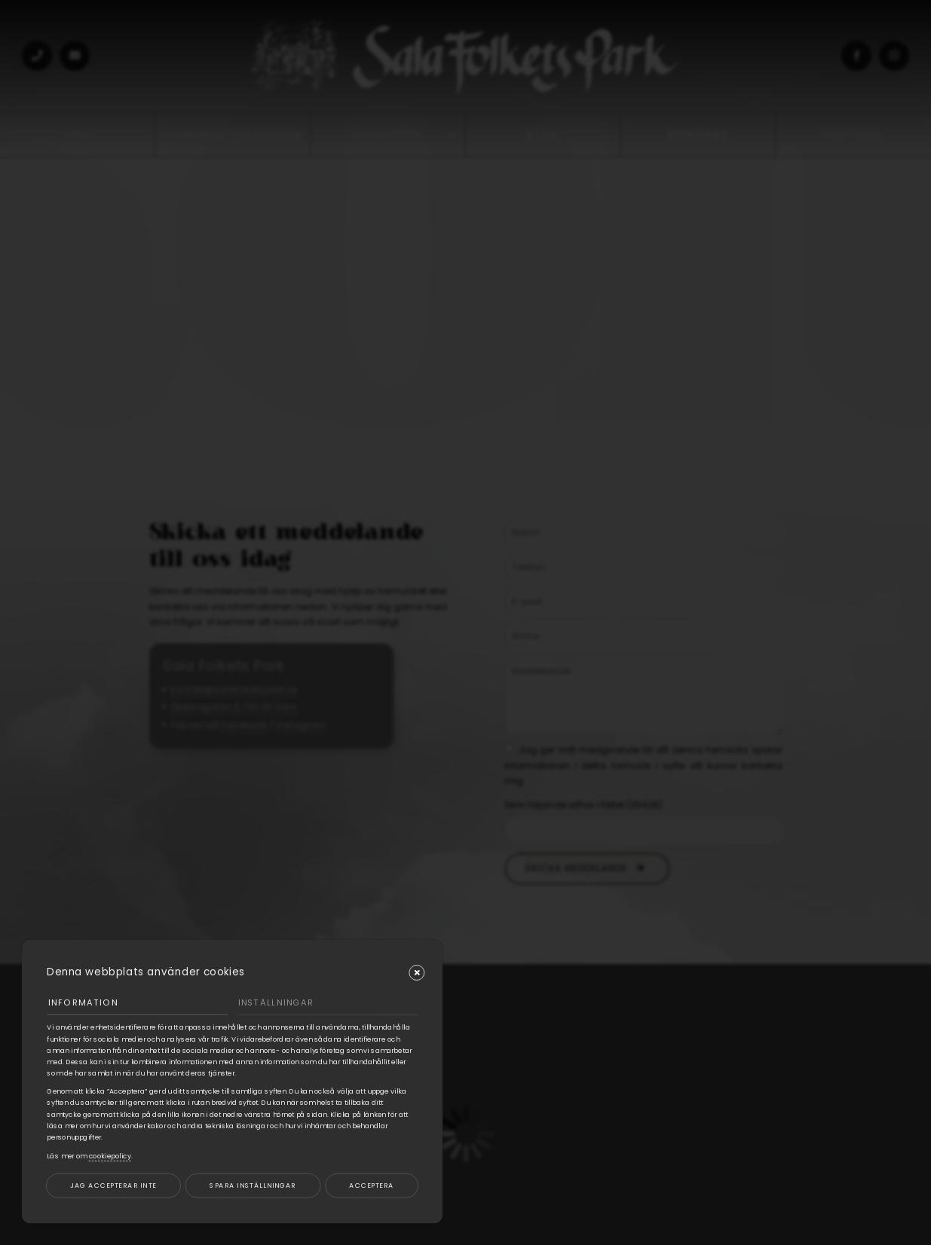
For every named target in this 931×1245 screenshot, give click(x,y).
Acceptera (371, 1185)
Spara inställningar (253, 1185)
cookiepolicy (110, 1156)
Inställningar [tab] (276, 1002)
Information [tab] (83, 1002)
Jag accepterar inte (113, 1185)
